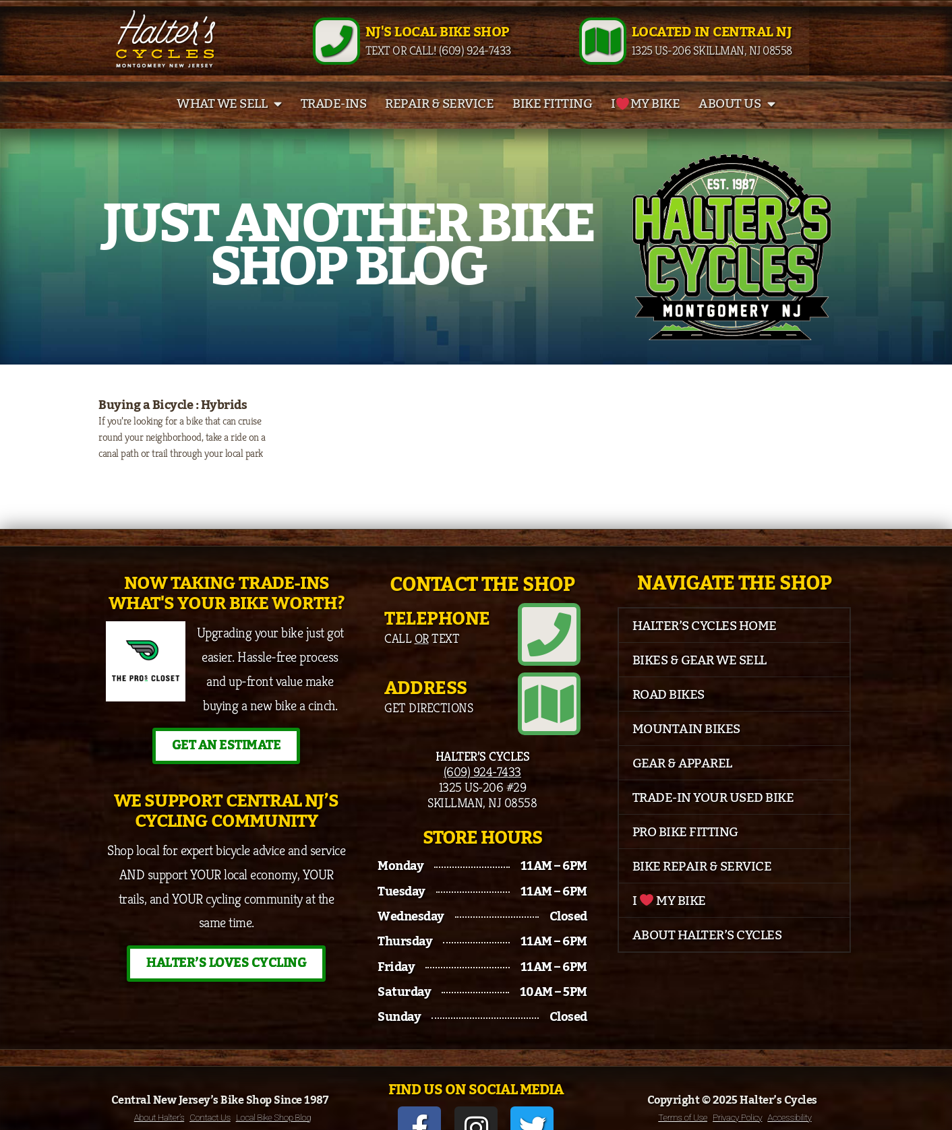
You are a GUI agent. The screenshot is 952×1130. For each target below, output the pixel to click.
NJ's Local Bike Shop (437, 41)
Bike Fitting (552, 122)
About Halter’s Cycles (707, 954)
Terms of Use (682, 1090)
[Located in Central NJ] (602, 50)
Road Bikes (668, 713)
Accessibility (789, 1090)
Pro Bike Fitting (685, 851)
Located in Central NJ (712, 41)
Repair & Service (439, 122)
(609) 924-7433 (482, 754)
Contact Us (209, 1090)
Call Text (421, 656)
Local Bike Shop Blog (273, 1090)
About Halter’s (159, 1090)
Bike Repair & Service (702, 885)
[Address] (558, 695)
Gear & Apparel (682, 782)
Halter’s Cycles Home (704, 645)
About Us (736, 122)
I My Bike (645, 122)
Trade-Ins (334, 122)
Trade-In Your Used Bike (713, 816)
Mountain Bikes (686, 748)
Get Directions (428, 707)
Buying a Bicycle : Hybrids (172, 424)
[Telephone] (558, 644)
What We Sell (229, 122)
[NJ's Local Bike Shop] (336, 50)
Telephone (437, 637)
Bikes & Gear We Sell (699, 679)
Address (425, 689)
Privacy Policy (737, 1090)
